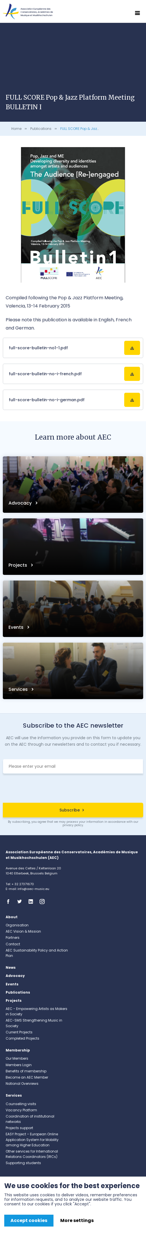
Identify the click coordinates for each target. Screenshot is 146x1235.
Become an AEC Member (27, 1077)
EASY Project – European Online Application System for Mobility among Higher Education (32, 1139)
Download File (132, 348)
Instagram (44, 901)
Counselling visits (21, 1103)
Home (16, 128)
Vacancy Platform (21, 1110)
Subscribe (69, 810)
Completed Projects (22, 1038)
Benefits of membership (26, 1071)
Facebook (10, 901)
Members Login (19, 1064)
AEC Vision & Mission (23, 931)
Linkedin (32, 901)
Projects (18, 565)
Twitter (21, 901)
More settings (77, 1220)
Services (18, 689)
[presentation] (73, 789)
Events (16, 627)
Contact (13, 944)
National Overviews (22, 1083)
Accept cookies (28, 1220)
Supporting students (23, 1162)
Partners (13, 937)
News (11, 967)
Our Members (17, 1058)
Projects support (19, 1127)
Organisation (17, 925)
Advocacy (20, 503)
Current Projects (19, 1032)
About (12, 917)
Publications (40, 128)
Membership (18, 1050)
